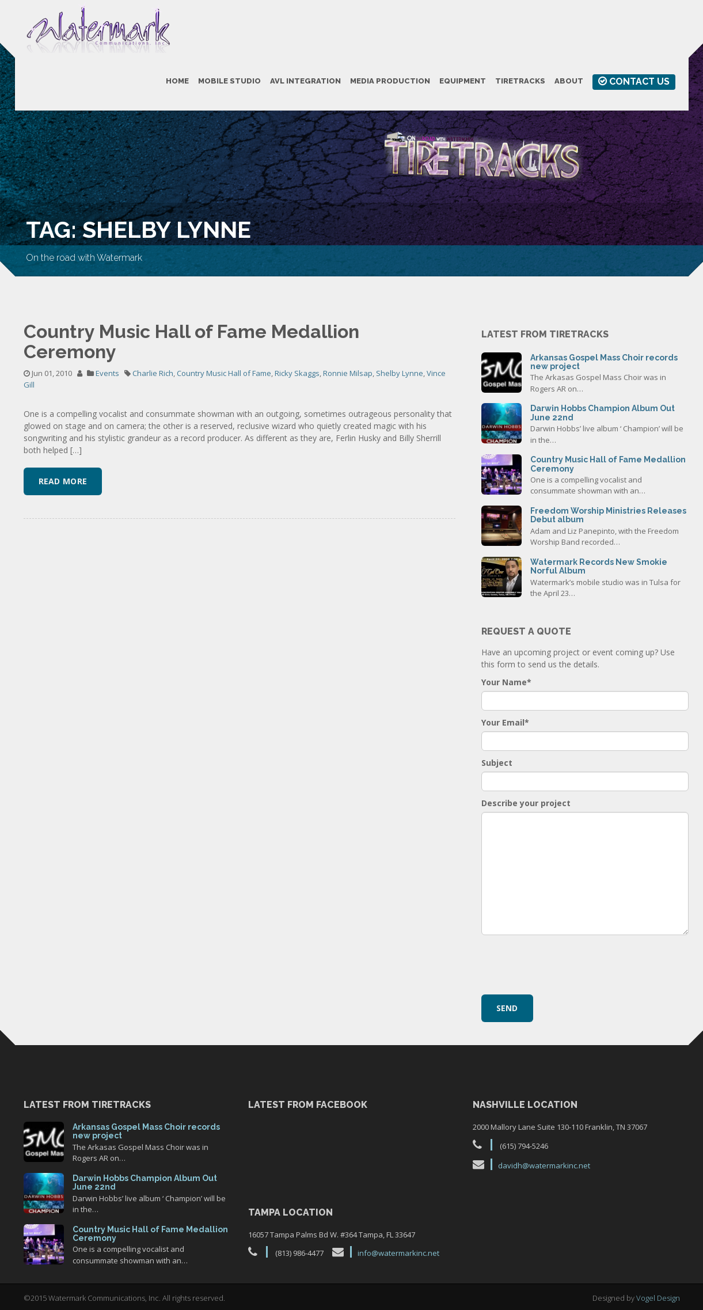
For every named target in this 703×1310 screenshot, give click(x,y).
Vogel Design (658, 1298)
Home (177, 81)
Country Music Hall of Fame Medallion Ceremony (191, 341)
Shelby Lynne (399, 373)
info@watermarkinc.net (398, 1253)
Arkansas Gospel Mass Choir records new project (604, 362)
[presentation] (568, 963)
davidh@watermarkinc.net (544, 1165)
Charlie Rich (152, 373)
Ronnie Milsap (348, 373)
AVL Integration (305, 81)
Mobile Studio (229, 81)
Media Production (390, 81)
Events (107, 373)
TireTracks (520, 81)
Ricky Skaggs (297, 373)
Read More (63, 481)
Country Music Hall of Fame (224, 373)
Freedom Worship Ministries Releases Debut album (608, 515)
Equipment (462, 81)
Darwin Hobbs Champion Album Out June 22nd (602, 413)
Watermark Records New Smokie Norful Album (598, 566)
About (568, 81)
